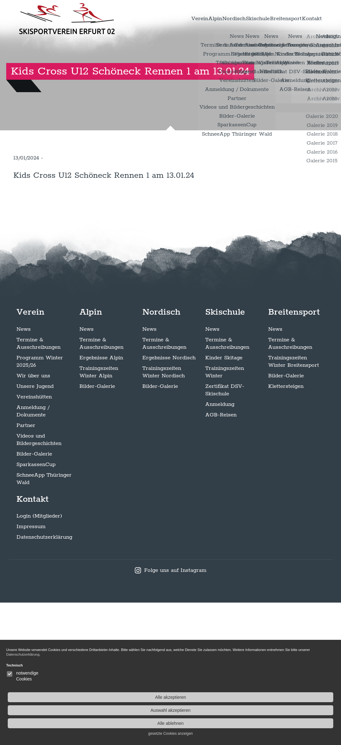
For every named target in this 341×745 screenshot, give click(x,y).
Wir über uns (33, 518)
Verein (156, 18)
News (23, 471)
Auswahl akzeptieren (304, 710)
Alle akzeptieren (304, 697)
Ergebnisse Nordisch (169, 500)
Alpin (179, 18)
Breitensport (274, 18)
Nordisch (206, 18)
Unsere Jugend (35, 528)
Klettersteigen (285, 528)
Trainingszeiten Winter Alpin (98, 514)
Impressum (31, 669)
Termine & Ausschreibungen (38, 486)
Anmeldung (219, 546)
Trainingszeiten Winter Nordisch (163, 514)
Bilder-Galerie (34, 596)
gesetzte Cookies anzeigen (304, 733)
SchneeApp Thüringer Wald (44, 621)
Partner (25, 567)
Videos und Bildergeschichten (38, 582)
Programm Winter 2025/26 (39, 504)
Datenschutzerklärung (44, 679)
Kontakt (308, 18)
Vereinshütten (34, 539)
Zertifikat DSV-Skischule (224, 532)
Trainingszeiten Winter (224, 514)
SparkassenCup (35, 607)
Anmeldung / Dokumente (32, 553)
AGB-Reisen (221, 557)
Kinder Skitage (223, 500)
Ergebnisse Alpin (101, 500)
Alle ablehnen (304, 723)
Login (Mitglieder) (39, 658)
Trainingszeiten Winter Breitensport (293, 504)
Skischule (238, 18)
